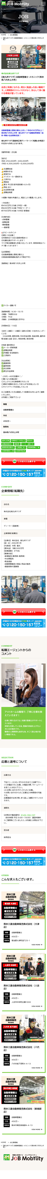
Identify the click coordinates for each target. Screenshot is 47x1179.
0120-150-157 (28, 815)
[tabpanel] (23, 57)
